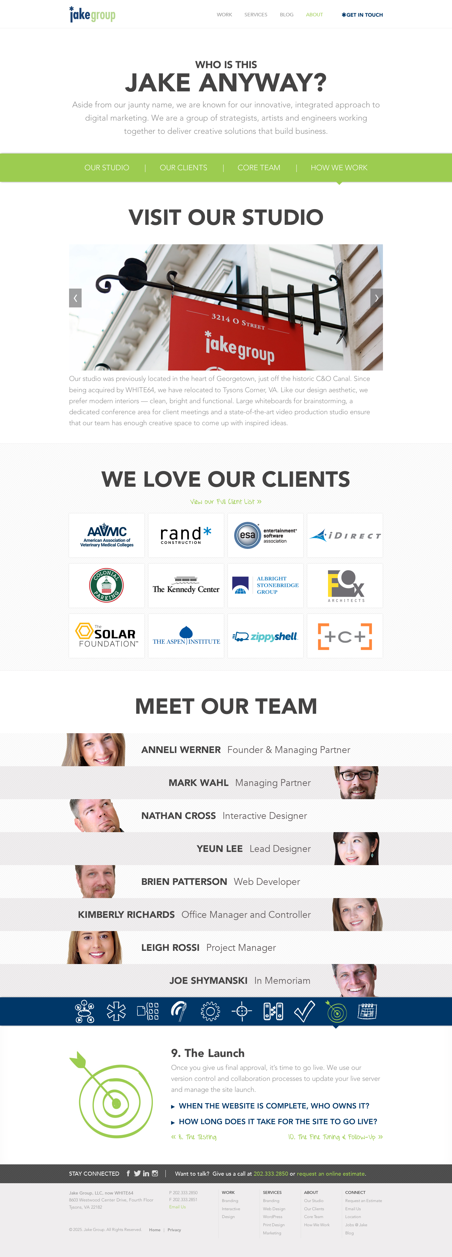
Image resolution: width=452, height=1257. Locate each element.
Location (353, 1216)
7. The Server (273, 1011)
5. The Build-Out (210, 1011)
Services (256, 15)
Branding (230, 1200)
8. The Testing (304, 1011)
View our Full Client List (222, 501)
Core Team (259, 167)
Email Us (177, 1207)
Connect (355, 1192)
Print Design (274, 1224)
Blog (286, 15)
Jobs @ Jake (356, 1224)
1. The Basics (85, 1011)
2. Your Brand (116, 1011)
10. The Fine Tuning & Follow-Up (367, 1011)
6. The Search (242, 1011)
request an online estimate (331, 1173)
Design (228, 1216)
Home (154, 1229)
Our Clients (183, 167)
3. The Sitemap (147, 1011)
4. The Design (179, 1011)
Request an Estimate (363, 1200)
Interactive (231, 1208)
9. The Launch (336, 1011)
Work (224, 15)
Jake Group (92, 14)
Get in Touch (365, 15)
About (314, 15)
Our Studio (106, 167)
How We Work (339, 167)
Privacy (174, 1229)
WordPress (272, 1216)
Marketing (272, 1233)
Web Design (274, 1208)
